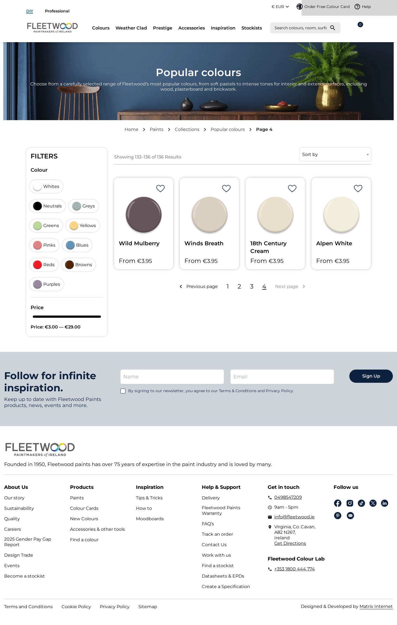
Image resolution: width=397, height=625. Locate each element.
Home (131, 129)
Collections (187, 129)
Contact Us (214, 544)
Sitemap (147, 606)
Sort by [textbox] (310, 154)
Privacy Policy (115, 606)
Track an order (217, 534)
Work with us (216, 555)
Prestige (162, 28)
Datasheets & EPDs (223, 576)
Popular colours (228, 129)
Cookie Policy (76, 606)
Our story (14, 497)
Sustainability (19, 508)
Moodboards (150, 518)
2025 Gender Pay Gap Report (27, 542)
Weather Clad (131, 28)
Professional (57, 11)
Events (12, 565)
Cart (359, 26)
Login (368, 28)
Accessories (191, 28)
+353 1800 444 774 (294, 569)
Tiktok (361, 503)
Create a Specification (226, 586)
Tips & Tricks (149, 497)
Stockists (252, 28)
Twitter (373, 503)
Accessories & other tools (97, 529)
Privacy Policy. (280, 390)
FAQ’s (208, 523)
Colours (100, 28)
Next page (286, 286)
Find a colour (84, 539)
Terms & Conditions (237, 390)
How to (144, 508)
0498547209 (288, 497)
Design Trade (18, 555)
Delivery (211, 497)
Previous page (202, 286)
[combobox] (335, 154)
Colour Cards (84, 508)
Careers (12, 529)
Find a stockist (218, 565)
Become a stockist (24, 576)
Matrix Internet (376, 606)
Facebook (338, 503)
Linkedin (384, 503)
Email (350, 515)
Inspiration (223, 28)
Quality (12, 518)
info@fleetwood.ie (294, 516)
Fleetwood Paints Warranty (221, 510)
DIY (29, 11)
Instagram (349, 503)
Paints (156, 129)
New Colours (84, 518)
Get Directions (290, 543)
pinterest (338, 515)
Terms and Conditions (28, 606)
